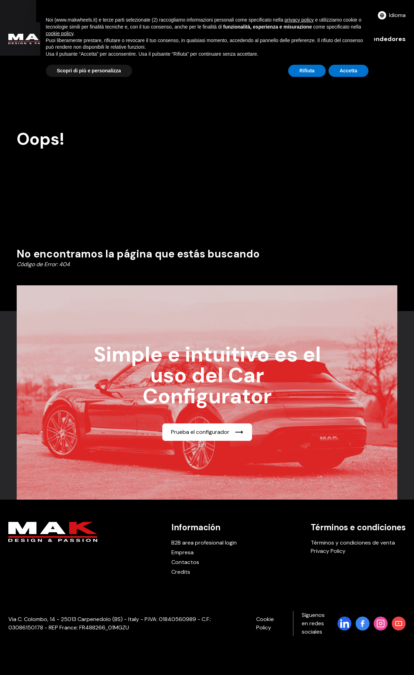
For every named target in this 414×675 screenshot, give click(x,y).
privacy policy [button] (299, 20)
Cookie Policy (265, 623)
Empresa (182, 552)
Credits (180, 571)
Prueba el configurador (207, 432)
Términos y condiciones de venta (353, 542)
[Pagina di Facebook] (363, 623)
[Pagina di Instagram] (381, 623)
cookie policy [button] (59, 33)
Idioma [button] (392, 15)
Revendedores (383, 39)
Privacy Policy (328, 551)
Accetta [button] (348, 70)
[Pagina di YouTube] (399, 623)
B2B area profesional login (204, 542)
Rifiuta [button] (307, 70)
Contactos (185, 562)
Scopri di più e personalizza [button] (89, 70)
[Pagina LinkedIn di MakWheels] (344, 623)
